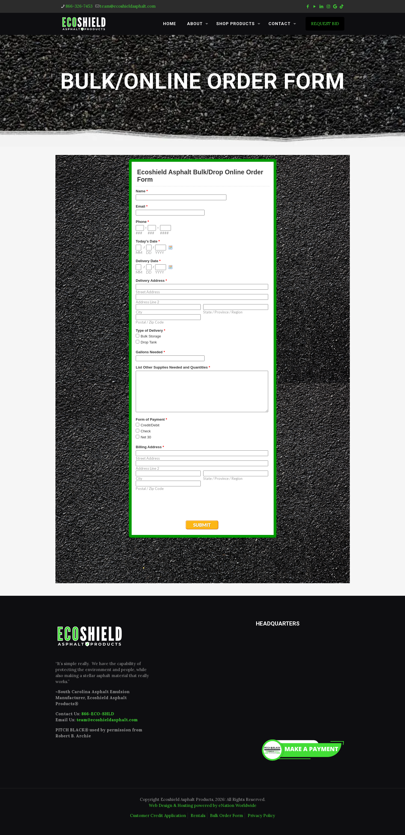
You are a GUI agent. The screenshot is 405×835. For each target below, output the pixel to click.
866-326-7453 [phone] (79, 6)
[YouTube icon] (315, 6)
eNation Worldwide (237, 805)
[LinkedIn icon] (322, 6)
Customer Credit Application (158, 815)
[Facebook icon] (308, 6)
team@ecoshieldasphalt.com (107, 719)
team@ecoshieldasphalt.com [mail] (128, 6)
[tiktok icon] (341, 6)
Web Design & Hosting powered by (183, 805)
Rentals (198, 815)
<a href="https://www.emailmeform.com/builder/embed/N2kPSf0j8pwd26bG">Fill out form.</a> (202, 369)
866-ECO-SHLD (97, 713)
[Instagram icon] (328, 6)
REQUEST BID (325, 23)
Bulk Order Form (226, 815)
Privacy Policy (261, 815)
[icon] (335, 6)
